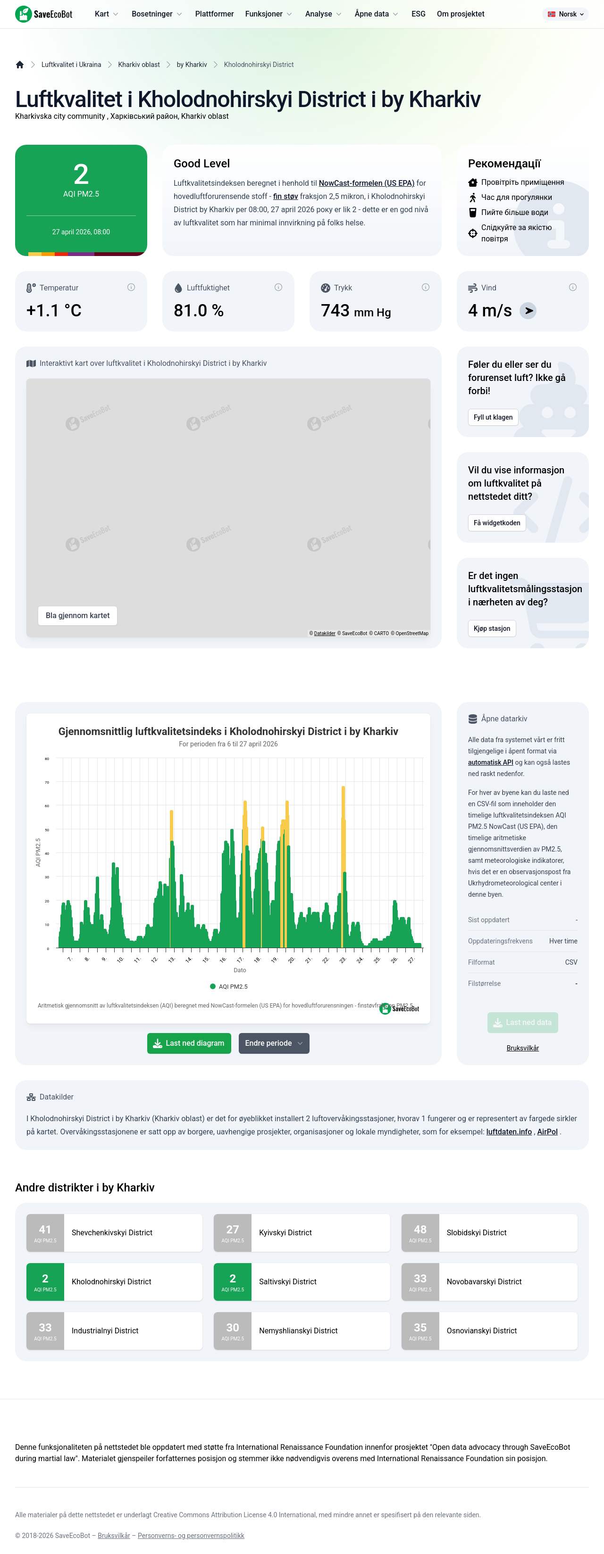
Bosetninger (158, 14)
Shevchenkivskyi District (112, 1233)
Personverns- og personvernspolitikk (191, 1535)
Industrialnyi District (105, 1331)
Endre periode (275, 1043)
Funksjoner (269, 14)
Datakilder (325, 633)
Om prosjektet (461, 13)
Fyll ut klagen (493, 417)
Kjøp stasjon (492, 628)
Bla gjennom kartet (77, 616)
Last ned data (522, 1022)
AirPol (547, 1131)
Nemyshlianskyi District (298, 1331)
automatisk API (490, 762)
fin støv (285, 196)
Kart (107, 14)
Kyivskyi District (285, 1233)
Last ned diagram (189, 1043)
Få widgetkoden (497, 522)
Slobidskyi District (477, 1233)
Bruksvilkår (523, 1048)
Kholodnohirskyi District (111, 1282)
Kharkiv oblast (139, 64)
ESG (418, 13)
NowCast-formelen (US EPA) (367, 183)
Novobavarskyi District (484, 1282)
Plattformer (214, 13)
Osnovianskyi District (482, 1331)
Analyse (324, 14)
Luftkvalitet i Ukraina (71, 64)
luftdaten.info (509, 1131)
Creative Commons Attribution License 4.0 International (234, 1515)
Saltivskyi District (288, 1282)
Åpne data (378, 14)
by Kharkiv (192, 64)
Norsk (565, 14)
